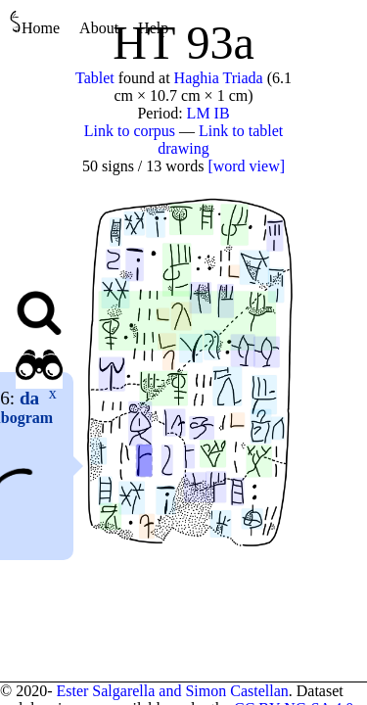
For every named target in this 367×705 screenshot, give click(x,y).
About (98, 28)
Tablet (95, 78)
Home (35, 23)
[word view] (246, 166)
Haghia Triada (218, 78)
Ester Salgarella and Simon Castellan (172, 690)
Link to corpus (129, 130)
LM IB (208, 113)
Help (153, 28)
